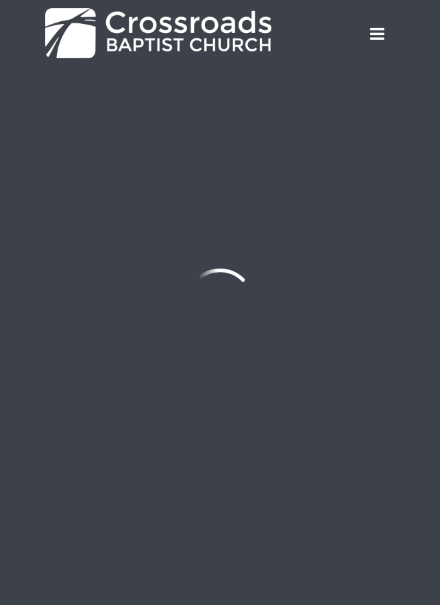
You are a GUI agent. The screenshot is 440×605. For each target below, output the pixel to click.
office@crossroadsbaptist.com (128, 228)
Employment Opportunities (127, 503)
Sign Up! (89, 455)
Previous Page (107, 108)
